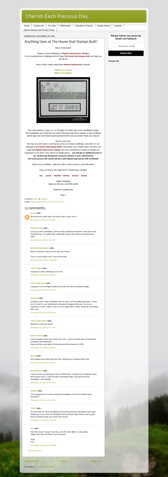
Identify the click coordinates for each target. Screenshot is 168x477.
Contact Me (39, 26)
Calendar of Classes (84, 26)
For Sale (52, 26)
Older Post (96, 461)
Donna (33, 356)
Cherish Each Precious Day (57, 16)
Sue (32, 428)
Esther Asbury (37, 336)
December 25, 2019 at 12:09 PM (43, 260)
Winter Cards (58, 202)
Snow (50, 202)
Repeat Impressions (39, 202)
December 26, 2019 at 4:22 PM (43, 383)
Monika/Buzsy (37, 371)
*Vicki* (33, 408)
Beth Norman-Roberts (40, 248)
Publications (65, 26)
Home (26, 26)
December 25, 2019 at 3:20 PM (43, 275)
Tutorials (118, 26)
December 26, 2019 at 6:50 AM (43, 348)
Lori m (33, 213)
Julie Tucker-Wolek (39, 321)
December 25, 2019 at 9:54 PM (43, 313)
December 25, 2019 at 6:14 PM (43, 290)
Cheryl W (34, 298)
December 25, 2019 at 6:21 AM (43, 220)
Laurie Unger (36, 268)
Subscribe (126, 53)
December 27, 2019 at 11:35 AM (43, 420)
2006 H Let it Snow (63, 70)
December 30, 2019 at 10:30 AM (43, 445)
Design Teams (103, 26)
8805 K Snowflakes (63, 73)
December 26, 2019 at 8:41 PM (43, 400)
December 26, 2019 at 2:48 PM (43, 363)
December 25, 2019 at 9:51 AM (43, 240)
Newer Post (31, 461)
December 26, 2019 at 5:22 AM (43, 328)
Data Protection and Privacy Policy (39, 30)
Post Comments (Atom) (44, 467)
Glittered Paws (37, 228)
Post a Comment (34, 451)
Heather (34, 391)
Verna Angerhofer (38, 283)
